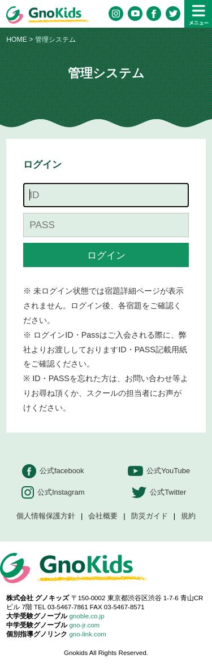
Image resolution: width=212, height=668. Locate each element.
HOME (16, 39)
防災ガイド (149, 516)
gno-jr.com (84, 625)
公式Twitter (159, 493)
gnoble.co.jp (86, 616)
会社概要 (103, 516)
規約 (188, 516)
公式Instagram (53, 493)
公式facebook (53, 471)
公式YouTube (159, 471)
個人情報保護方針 (45, 516)
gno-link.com (87, 634)
